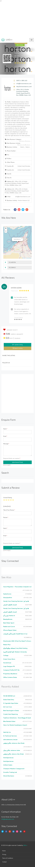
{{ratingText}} (7, 506)
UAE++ (25, 845)
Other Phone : (10, 162)
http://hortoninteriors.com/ (24, 86)
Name (5, 429)
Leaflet (23, 258)
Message (6, 444)
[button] (22, 238)
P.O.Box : (8, 158)
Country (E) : (17, 166)
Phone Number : (10, 151)
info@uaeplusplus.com (7, 819)
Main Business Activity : (17, 143)
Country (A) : (17, 170)
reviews (16, 338)
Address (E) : (17, 183)
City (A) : (8, 178)
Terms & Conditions (7, 858)
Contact (4, 862)
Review (5, 517)
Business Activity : (17, 147)
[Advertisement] (17, 19)
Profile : (17, 118)
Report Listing (18, 348)
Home (4, 851)
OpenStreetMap (28, 258)
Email (5, 436)
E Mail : (17, 197)
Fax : (7, 155)
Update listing (18, 345)
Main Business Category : (17, 140)
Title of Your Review (9, 510)
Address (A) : (17, 191)
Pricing (4, 854)
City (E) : (8, 174)
